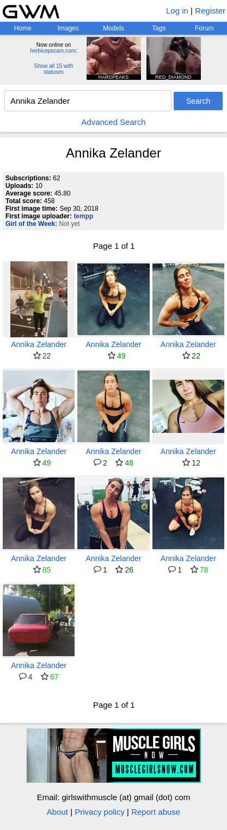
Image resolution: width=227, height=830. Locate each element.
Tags (158, 28)
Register (210, 10)
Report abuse (155, 811)
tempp (83, 216)
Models (113, 28)
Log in (177, 10)
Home (23, 28)
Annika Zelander (38, 344)
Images (67, 28)
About (57, 811)
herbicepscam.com (53, 51)
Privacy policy (100, 811)
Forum (204, 28)
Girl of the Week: (31, 224)
